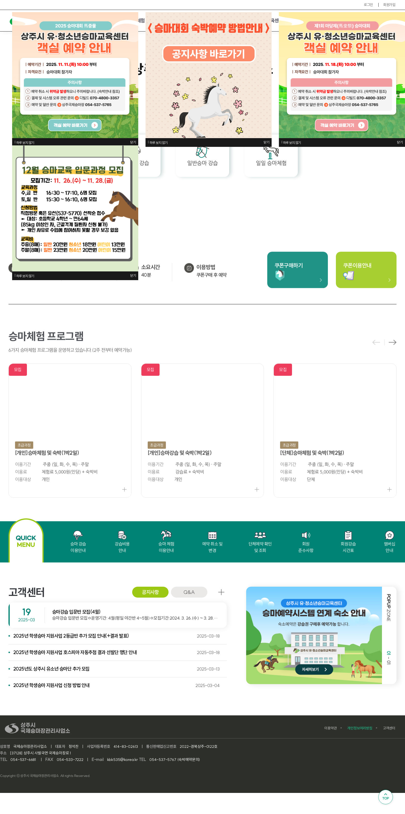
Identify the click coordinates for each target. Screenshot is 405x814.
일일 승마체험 (271, 155)
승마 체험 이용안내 (166, 541)
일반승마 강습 (202, 155)
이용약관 (330, 728)
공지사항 (150, 592)
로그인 (368, 4)
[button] (393, 358)
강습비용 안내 (122, 541)
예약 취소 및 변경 (212, 541)
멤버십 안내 (389, 541)
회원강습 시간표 (348, 541)
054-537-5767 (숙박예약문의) (174, 759)
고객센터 (389, 728)
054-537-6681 (23, 759)
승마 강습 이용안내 (78, 541)
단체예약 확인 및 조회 (260, 541)
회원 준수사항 (305, 541)
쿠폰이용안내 (357, 281)
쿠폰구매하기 (289, 281)
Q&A (189, 592)
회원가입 (389, 4)
